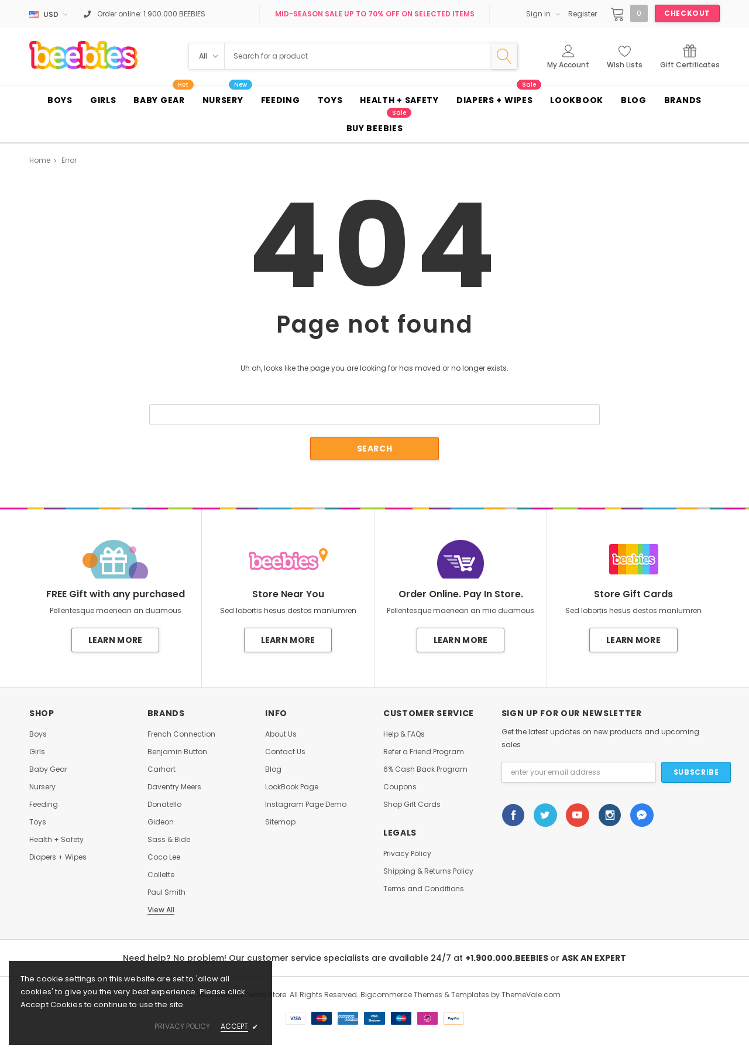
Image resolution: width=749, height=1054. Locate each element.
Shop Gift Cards (412, 804)
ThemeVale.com (531, 995)
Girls (37, 752)
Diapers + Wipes (58, 857)
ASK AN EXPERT (594, 958)
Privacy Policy (407, 854)
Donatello (164, 804)
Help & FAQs (404, 734)
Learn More (115, 640)
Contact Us (285, 752)
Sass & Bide (168, 840)
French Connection (181, 734)
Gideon (160, 822)
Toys (37, 822)
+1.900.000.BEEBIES (507, 958)
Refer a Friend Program (423, 752)
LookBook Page (291, 787)
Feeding (43, 804)
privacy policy (182, 1026)
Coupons (400, 787)
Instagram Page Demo (305, 804)
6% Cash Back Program (425, 769)
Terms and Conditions (423, 889)
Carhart (161, 769)
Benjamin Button (177, 752)
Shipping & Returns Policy (428, 871)
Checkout (687, 13)
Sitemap (280, 822)
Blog (273, 769)
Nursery (42, 787)
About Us (281, 734)
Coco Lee (163, 857)
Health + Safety (56, 840)
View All (160, 910)
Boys (38, 734)
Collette (160, 875)
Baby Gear (48, 769)
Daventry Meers (174, 787)
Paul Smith (166, 892)
